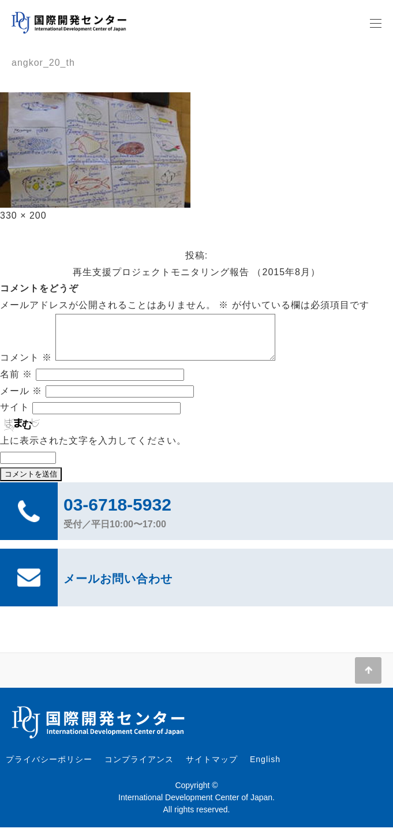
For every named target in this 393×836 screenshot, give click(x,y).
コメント (26, 366)
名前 (16, 383)
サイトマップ (212, 768)
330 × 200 (23, 215)
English (265, 768)
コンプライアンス (139, 768)
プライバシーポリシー (49, 768)
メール (21, 399)
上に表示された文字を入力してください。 (93, 449)
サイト (14, 416)
